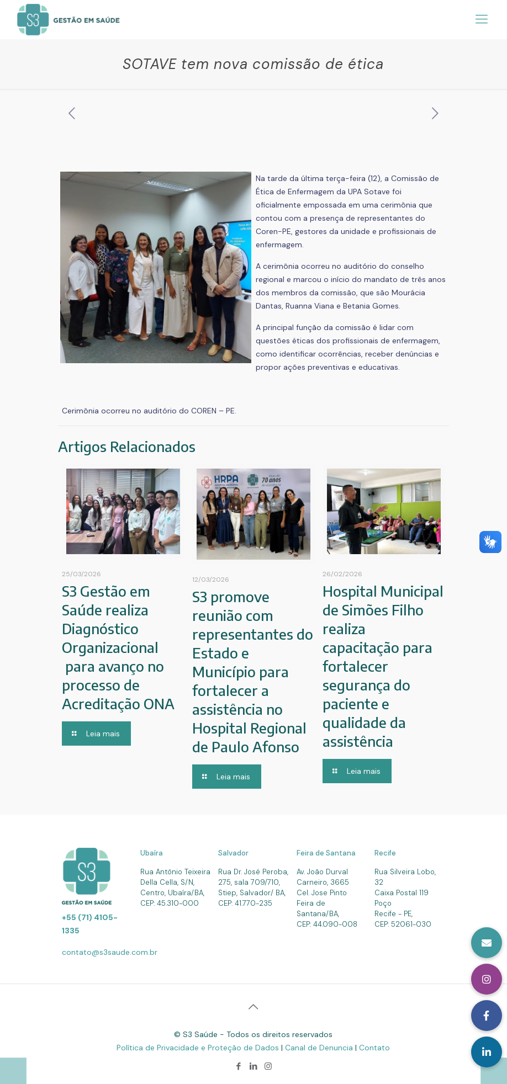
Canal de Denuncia (320, 1048)
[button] (486, 1052)
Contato (374, 1048)
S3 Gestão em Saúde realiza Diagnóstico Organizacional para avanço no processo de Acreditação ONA (118, 647)
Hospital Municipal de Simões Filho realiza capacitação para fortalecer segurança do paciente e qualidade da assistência (383, 666)
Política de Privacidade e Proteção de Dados (199, 1048)
